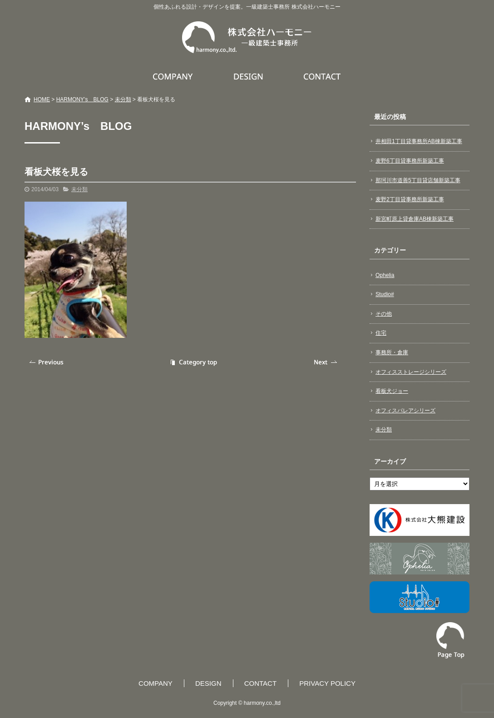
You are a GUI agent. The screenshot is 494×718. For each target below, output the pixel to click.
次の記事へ (326, 362)
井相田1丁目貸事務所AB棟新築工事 (418, 141)
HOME (42, 99)
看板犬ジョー (391, 391)
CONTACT (323, 76)
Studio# (384, 294)
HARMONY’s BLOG (82, 99)
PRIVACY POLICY (327, 683)
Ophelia (384, 275)
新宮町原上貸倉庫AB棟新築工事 (414, 219)
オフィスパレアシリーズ (405, 410)
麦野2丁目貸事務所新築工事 (409, 199)
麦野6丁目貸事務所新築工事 (409, 161)
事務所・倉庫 (391, 352)
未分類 (123, 99)
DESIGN (249, 76)
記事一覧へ (192, 362)
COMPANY (173, 76)
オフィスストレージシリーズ (410, 372)
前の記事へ (47, 362)
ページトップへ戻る (450, 640)
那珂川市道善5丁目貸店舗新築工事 (417, 180)
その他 (383, 314)
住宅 (380, 333)
